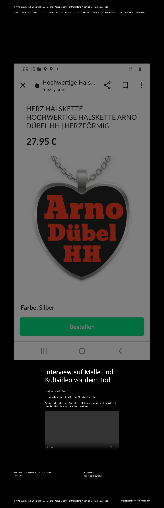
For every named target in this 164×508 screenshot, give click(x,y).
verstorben (92, 476)
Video (99, 476)
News (49, 472)
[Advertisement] (82, 41)
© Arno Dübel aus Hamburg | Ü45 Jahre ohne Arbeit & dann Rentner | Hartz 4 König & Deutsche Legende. (61, 7)
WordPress (145, 501)
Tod (85, 476)
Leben (43, 472)
